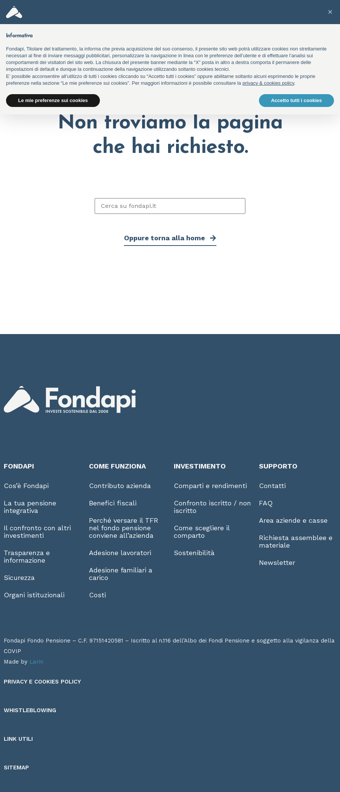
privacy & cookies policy (268, 83)
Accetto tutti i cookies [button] (296, 100)
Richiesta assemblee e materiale (295, 541)
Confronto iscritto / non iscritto (212, 506)
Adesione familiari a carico (120, 573)
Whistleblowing (30, 710)
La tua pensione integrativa (30, 506)
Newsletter (277, 562)
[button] (330, 12)
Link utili (18, 739)
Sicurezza (19, 577)
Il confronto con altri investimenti (37, 531)
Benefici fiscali (112, 503)
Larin (36, 661)
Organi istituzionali (34, 595)
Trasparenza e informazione (27, 556)
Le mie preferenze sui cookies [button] (53, 100)
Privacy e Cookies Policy (42, 681)
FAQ (266, 503)
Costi (97, 595)
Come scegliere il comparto (202, 531)
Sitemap (16, 767)
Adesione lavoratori (120, 553)
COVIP (12, 651)
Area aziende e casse (293, 520)
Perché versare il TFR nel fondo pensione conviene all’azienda (123, 527)
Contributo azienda (120, 486)
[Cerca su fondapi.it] (170, 206)
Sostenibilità (194, 553)
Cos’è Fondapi (26, 486)
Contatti (272, 486)
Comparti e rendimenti (210, 486)
